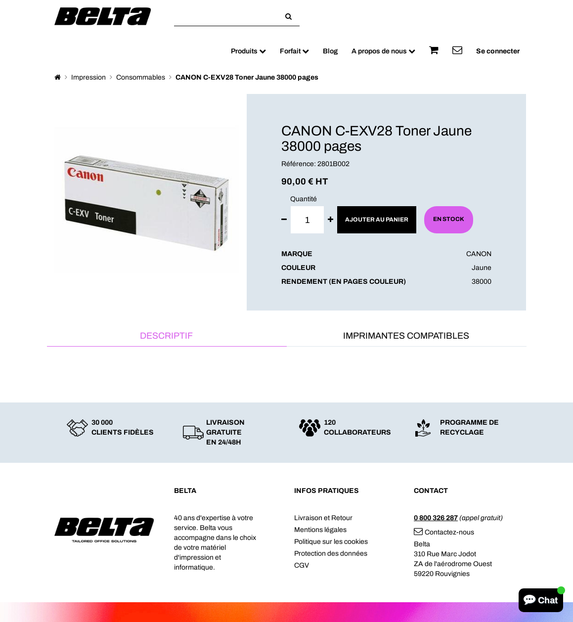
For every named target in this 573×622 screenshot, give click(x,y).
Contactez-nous (444, 532)
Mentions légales (320, 529)
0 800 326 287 (436, 518)
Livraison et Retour (323, 518)
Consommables (140, 77)
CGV (301, 565)
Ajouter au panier (376, 219)
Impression (88, 77)
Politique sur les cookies (331, 541)
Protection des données (330, 553)
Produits (248, 51)
